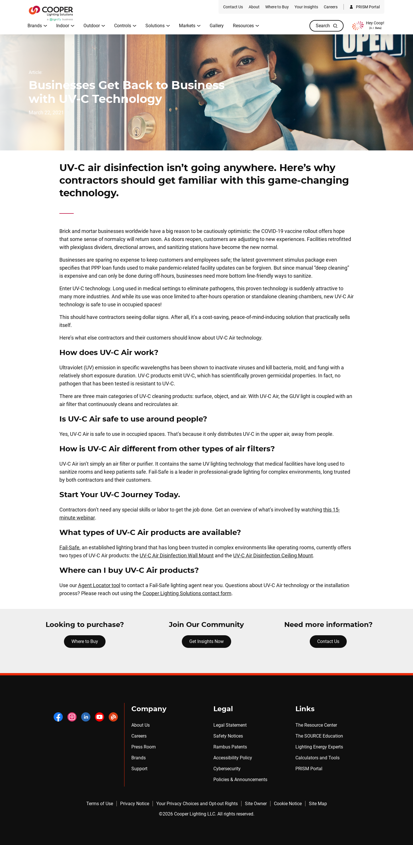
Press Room (143, 747)
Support (139, 768)
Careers (139, 736)
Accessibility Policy (232, 757)
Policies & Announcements (240, 779)
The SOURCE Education (319, 736)
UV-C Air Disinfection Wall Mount (177, 555)
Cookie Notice (288, 803)
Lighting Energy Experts (319, 747)
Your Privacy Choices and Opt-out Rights (197, 803)
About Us (140, 725)
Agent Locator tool (99, 585)
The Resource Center (316, 725)
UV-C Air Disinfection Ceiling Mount (273, 555)
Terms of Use (99, 803)
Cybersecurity (227, 768)
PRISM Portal (308, 768)
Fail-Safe (69, 547)
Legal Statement (230, 725)
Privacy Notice (134, 803)
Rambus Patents (230, 747)
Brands (138, 757)
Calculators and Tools (317, 757)
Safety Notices (228, 736)
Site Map (318, 803)
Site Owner (256, 803)
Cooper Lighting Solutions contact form (187, 593)
